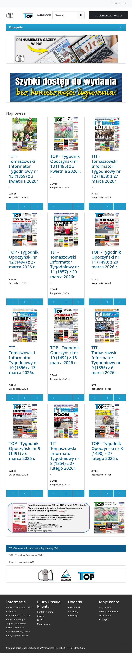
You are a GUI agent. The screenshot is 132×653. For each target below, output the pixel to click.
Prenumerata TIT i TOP (18, 615)
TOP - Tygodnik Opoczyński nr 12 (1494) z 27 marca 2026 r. (23, 259)
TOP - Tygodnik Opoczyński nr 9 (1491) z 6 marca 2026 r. (24, 451)
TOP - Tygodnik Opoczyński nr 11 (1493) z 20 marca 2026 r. (106, 259)
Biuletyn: (103, 619)
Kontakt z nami (45, 611)
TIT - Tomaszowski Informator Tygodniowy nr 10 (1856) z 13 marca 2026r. (23, 360)
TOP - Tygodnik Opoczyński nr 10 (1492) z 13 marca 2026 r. (65, 355)
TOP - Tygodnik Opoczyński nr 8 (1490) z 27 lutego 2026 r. (107, 451)
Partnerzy (73, 611)
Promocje (73, 615)
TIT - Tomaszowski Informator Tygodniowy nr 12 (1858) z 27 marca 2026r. (106, 168)
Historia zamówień (108, 611)
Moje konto (105, 607)
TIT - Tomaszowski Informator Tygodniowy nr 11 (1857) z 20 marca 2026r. (64, 264)
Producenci (74, 607)
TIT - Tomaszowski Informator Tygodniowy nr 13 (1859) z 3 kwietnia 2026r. (23, 168)
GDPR (40, 619)
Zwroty (40, 616)
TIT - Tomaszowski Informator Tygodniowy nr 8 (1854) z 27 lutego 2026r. (64, 456)
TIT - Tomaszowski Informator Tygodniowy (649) (34, 548)
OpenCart (27, 647)
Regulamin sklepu (15, 619)
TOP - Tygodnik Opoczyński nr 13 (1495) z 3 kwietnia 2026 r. (65, 163)
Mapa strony (43, 624)
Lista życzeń (105, 615)
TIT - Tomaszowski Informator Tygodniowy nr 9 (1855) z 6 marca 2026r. (106, 360)
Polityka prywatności (17, 635)
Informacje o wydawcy (18, 631)
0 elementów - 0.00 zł (108, 15)
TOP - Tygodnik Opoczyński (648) (26, 555)
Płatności (11, 611)
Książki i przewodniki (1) (21, 562)
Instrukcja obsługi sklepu (19, 607)
